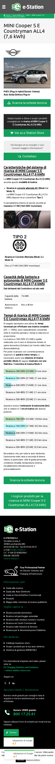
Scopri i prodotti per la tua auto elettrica (25, 646)
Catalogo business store (18, 643)
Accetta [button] (20, 760)
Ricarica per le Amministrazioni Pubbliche (26, 630)
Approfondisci (33, 760)
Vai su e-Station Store (27, 133)
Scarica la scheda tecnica (27, 103)
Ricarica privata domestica (19, 612)
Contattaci (27, 156)
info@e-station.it (18, 550)
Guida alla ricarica (14, 588)
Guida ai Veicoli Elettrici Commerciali (23, 595)
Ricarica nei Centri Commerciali (21, 623)
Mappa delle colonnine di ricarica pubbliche (26, 602)
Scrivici (11, 732)
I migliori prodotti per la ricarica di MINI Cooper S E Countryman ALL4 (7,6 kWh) (27, 500)
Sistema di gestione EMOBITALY (21, 650)
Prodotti (10, 598)
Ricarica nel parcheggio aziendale (22, 616)
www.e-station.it (11, 558)
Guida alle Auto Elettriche (18, 591)
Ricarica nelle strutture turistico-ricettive (25, 619)
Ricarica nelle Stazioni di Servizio (21, 626)
